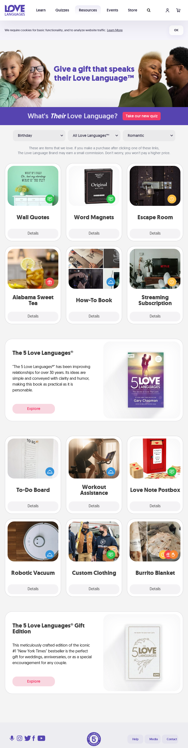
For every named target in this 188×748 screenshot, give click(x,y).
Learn (41, 10)
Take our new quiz (141, 116)
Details (33, 234)
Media (153, 739)
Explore (33, 408)
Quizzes (62, 10)
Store (132, 10)
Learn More (115, 30)
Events (112, 10)
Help (135, 739)
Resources (88, 10)
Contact (172, 739)
